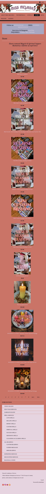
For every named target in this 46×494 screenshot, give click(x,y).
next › (33, 397)
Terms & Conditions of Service (9, 473)
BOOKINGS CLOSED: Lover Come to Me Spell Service (22, 362)
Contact (30, 15)
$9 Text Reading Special (22, 276)
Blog (42, 15)
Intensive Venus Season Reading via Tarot (22, 189)
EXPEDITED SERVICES (10, 454)
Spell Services (9, 415)
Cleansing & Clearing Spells (16, 438)
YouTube (31, 30)
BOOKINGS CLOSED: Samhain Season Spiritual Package (22, 391)
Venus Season (8, 406)
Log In (42, 480)
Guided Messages (12, 447)
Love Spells (10, 418)
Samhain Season (9, 412)
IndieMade (41, 482)
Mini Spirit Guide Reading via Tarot (22, 103)
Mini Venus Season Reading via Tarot (22, 247)
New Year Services (10, 409)
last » (38, 397)
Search (10, 18)
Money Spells (11, 423)
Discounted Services (11, 457)
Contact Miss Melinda (27, 32)
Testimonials (20, 15)
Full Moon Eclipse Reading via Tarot (22, 160)
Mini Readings (11, 450)
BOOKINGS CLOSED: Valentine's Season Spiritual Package (22, 333)
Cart (42, 2)
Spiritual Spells (11, 429)
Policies (3, 18)
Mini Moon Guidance (22, 74)
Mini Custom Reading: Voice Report (22, 218)
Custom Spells (11, 426)
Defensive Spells (12, 435)
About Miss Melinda (7, 15)
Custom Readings (12, 444)
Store (37, 15)
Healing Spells (11, 420)
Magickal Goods (9, 460)
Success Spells (11, 432)
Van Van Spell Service (22, 304)
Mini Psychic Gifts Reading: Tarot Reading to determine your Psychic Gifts (22, 132)
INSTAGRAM (18, 25)
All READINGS (8, 442)
